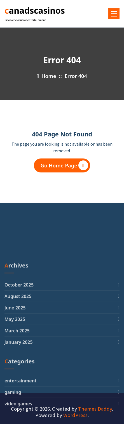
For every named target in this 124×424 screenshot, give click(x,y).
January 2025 (18, 382)
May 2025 (14, 359)
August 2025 (17, 336)
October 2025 (19, 325)
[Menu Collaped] (114, 13)
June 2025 (15, 348)
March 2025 (17, 371)
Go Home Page (64, 165)
